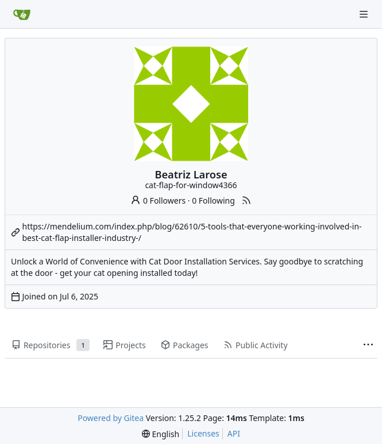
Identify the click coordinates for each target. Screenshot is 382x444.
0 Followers (158, 200)
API (233, 433)
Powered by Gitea (111, 417)
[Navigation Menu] (364, 14)
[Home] (22, 14)
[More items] (368, 345)
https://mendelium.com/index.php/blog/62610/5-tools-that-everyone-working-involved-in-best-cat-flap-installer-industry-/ (192, 232)
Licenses (203, 433)
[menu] (160, 434)
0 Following (213, 200)
